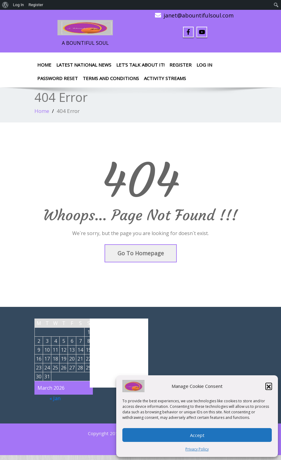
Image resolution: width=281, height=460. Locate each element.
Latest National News (83, 65)
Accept (197, 435)
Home (44, 65)
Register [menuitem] (36, 4)
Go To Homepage (140, 253)
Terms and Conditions (111, 78)
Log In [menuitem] (18, 4)
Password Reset (57, 78)
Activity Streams (165, 78)
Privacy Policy (197, 449)
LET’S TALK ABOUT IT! (140, 65)
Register (180, 65)
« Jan (55, 398)
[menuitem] (5, 5)
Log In (204, 65)
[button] (269, 386)
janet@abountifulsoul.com (199, 15)
